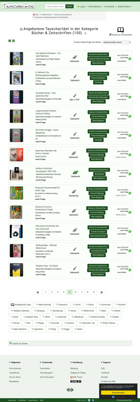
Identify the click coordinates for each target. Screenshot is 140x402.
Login (81, 6)
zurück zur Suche (18, 343)
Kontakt (104, 377)
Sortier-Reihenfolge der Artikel (87, 42)
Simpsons (62, 304)
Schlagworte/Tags (21, 304)
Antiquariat (99, 174)
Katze (78, 329)
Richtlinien (22, 400)
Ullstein (115, 311)
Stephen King (30, 317)
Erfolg (52, 329)
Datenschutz (33, 400)
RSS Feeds (76, 377)
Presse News (15, 377)
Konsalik (54, 323)
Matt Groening (43, 304)
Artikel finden (124, 6)
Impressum (12, 400)
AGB (41, 400)
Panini (90, 304)
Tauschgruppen (46, 373)
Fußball (114, 317)
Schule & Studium (98, 232)
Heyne (72, 311)
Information (117, 387)
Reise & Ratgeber (98, 78)
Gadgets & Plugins (78, 373)
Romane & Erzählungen (98, 97)
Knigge (65, 329)
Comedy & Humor (98, 251)
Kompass (39, 311)
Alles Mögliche (98, 63)
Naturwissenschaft (98, 236)
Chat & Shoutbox (47, 377)
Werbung (74, 368)
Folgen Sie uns (81, 400)
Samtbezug (56, 311)
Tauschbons (14, 373)
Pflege (39, 323)
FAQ (103, 368)
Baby (102, 311)
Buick (14, 317)
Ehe (27, 323)
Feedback (105, 373)
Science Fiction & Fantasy (99, 59)
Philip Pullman (107, 323)
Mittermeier (87, 311)
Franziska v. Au (87, 323)
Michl (46, 317)
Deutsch (69, 323)
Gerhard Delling (97, 317)
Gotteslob (60, 317)
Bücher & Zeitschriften (120, 35)
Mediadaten (14, 381)
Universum (105, 304)
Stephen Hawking (20, 311)
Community (109, 6)
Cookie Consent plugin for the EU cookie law (118, 397)
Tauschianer (45, 368)
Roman (15, 323)
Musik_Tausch (121, 157)
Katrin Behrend (18, 329)
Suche (69, 6)
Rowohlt (120, 304)
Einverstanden (118, 392)
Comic (77, 304)
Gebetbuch (77, 317)
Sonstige (98, 82)
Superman (37, 329)
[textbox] (55, 6)
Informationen (94, 6)
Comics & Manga (98, 116)
